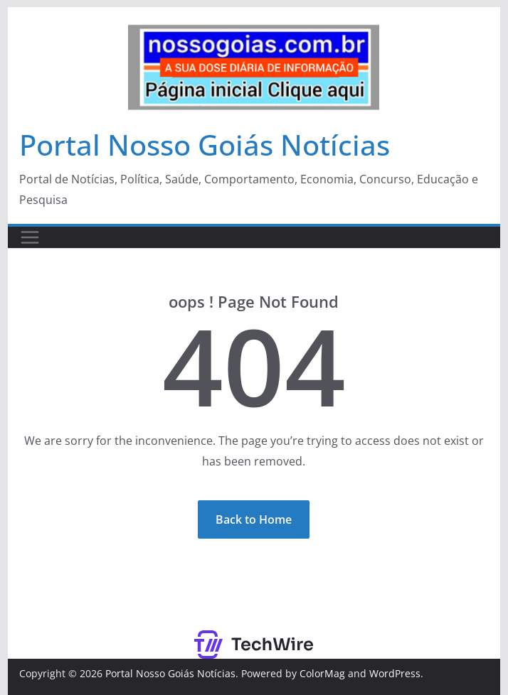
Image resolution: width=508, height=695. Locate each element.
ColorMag (322, 673)
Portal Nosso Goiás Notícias (204, 144)
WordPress (394, 673)
